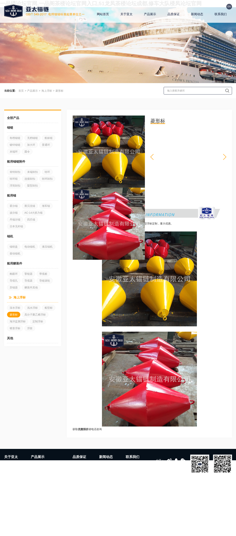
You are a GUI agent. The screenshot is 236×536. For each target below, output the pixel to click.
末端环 (14, 151)
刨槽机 (67, 525)
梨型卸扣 (32, 185)
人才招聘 (131, 469)
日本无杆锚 (16, 226)
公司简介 (10, 463)
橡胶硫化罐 (38, 525)
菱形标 (59, 90)
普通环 (46, 144)
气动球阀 (54, 525)
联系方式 (131, 463)
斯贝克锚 (29, 205)
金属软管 (23, 525)
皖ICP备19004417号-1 (107, 533)
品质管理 (78, 480)
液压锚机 (47, 246)
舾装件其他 (31, 287)
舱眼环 (14, 273)
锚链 (33, 463)
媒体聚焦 (104, 475)
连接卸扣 (29, 178)
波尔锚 (14, 212)
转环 (47, 171)
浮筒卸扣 (15, 185)
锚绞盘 (14, 246)
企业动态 (104, 463)
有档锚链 (15, 137)
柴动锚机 (15, 253)
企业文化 (10, 469)
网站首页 (103, 14)
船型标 (49, 307)
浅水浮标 (32, 307)
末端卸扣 (32, 171)
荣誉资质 (10, 480)
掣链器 (28, 273)
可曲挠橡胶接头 (83, 525)
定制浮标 (37, 321)
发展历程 (10, 475)
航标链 (49, 137)
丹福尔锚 (15, 219)
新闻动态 (197, 14)
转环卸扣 (47, 178)
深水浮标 (15, 307)
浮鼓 (29, 328)
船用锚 (35, 475)
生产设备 (78, 463)
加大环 (31, 144)
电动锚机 (29, 246)
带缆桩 (43, 273)
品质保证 (173, 14)
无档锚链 (32, 137)
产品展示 (150, 14)
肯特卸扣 (15, 171)
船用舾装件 (53, 475)
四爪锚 (31, 219)
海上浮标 (46, 90)
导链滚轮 (44, 280)
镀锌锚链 (15, 144)
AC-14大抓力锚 (33, 212)
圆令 (27, 151)
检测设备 (78, 469)
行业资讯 (104, 469)
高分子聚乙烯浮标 (35, 314)
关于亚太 (126, 14)
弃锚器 (14, 287)
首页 (21, 90)
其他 (49, 480)
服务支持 (78, 486)
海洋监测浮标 (18, 321)
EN (229, 6)
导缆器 (28, 280)
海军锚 (46, 205)
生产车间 (78, 475)
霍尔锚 (14, 205)
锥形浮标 (15, 328)
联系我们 (221, 14)
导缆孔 (14, 280)
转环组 (14, 178)
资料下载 (131, 475)
